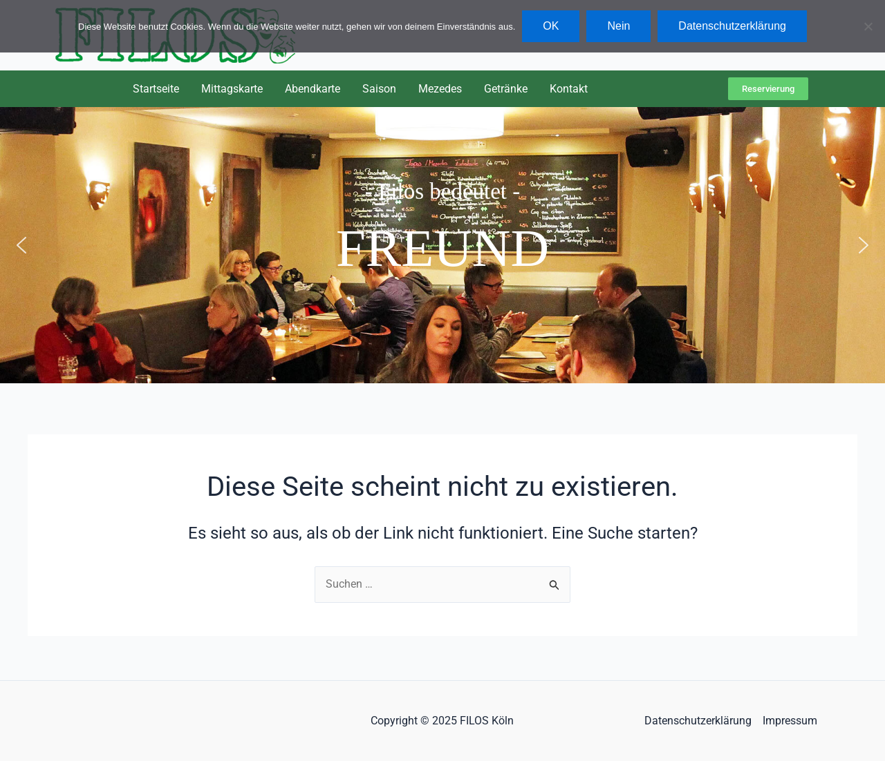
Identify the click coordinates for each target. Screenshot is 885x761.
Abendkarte (312, 88)
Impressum (790, 720)
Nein (618, 26)
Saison (379, 88)
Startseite (156, 88)
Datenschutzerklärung (698, 720)
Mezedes (440, 88)
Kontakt (569, 88)
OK (551, 26)
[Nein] (868, 26)
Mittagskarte (232, 88)
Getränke (506, 88)
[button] (21, 245)
